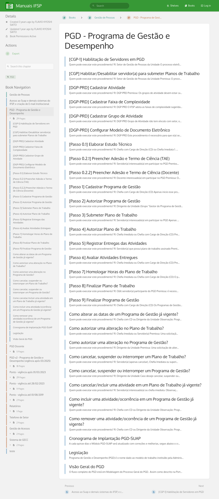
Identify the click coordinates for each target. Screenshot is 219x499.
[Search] (93, 5)
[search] (109, 6)
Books (190, 5)
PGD (10, 77)
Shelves (173, 5)
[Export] (29, 54)
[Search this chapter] (29, 66)
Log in (206, 5)
